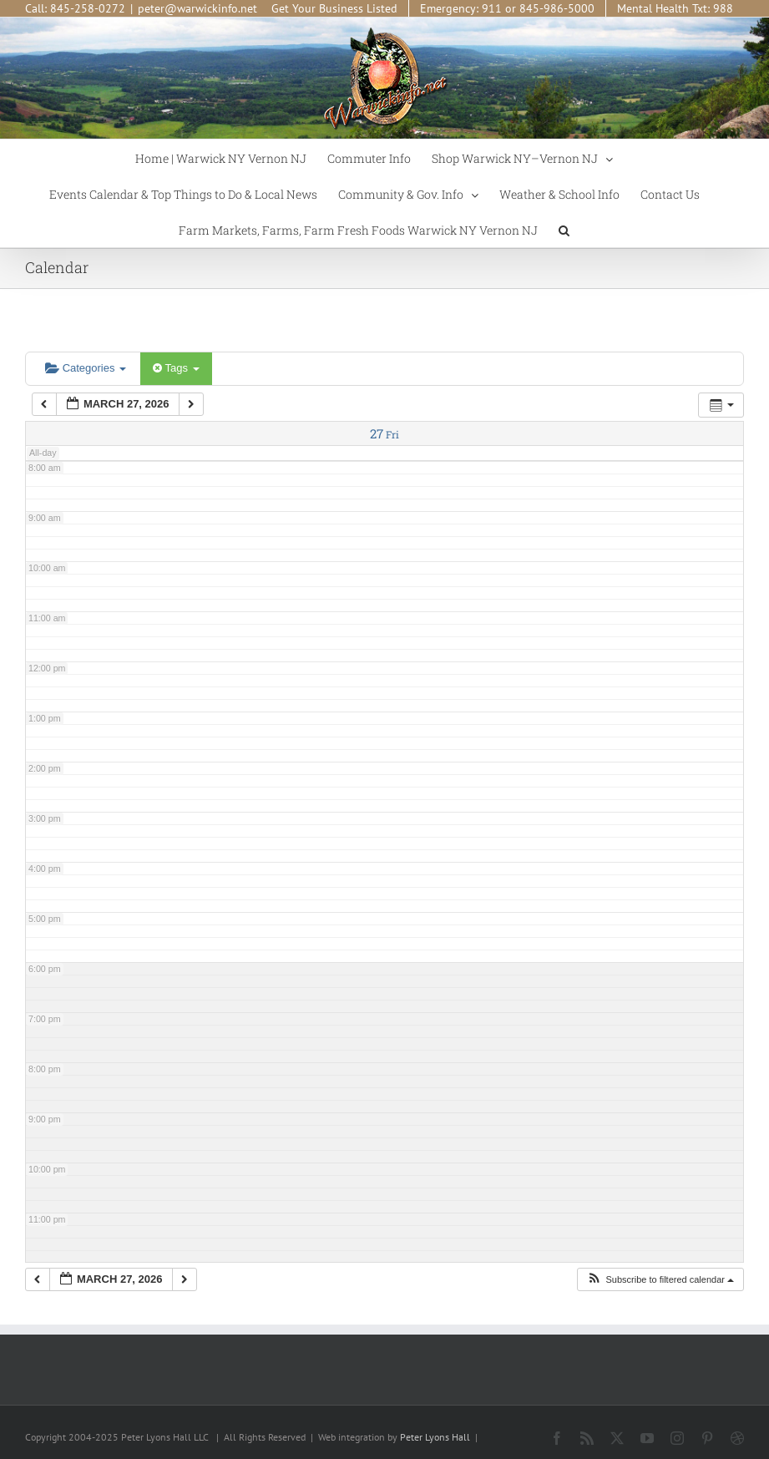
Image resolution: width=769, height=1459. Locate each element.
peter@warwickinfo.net (197, 8)
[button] (564, 229)
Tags (176, 368)
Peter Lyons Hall (435, 1437)
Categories (85, 368)
